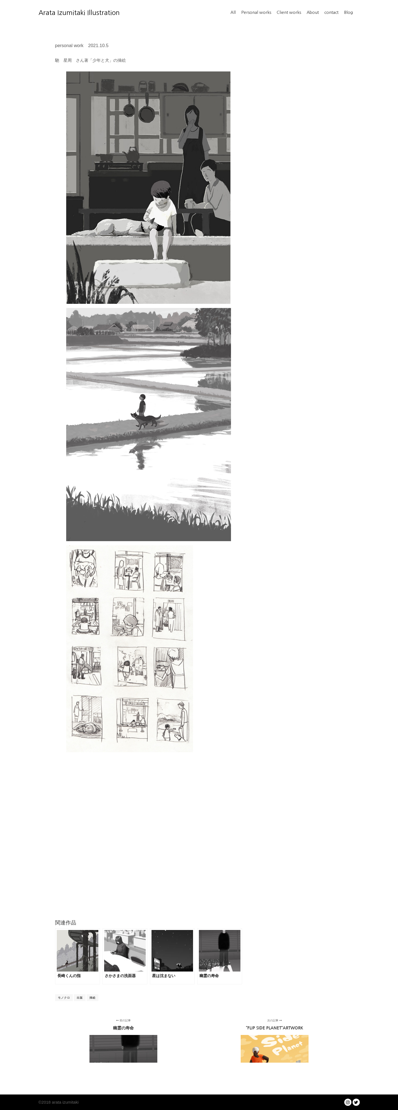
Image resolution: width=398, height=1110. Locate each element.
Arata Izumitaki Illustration (66, 12)
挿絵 (92, 997)
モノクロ (64, 997)
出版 (80, 997)
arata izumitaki (65, 1102)
